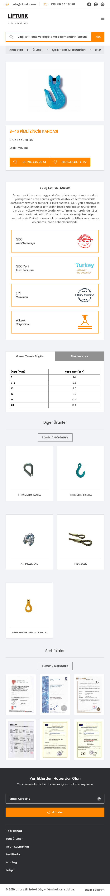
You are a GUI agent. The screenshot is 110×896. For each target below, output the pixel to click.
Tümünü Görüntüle (55, 437)
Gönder (55, 813)
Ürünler (37, 50)
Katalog (11, 863)
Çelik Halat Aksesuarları (69, 50)
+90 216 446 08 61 (59, 4)
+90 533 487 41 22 (69, 162)
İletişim (10, 871)
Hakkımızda (14, 831)
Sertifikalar (13, 855)
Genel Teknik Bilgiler (30, 356)
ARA (98, 37)
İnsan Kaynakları (17, 847)
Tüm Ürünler (14, 839)
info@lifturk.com (21, 4)
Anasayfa (16, 50)
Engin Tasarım (94, 890)
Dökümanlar (79, 356)
